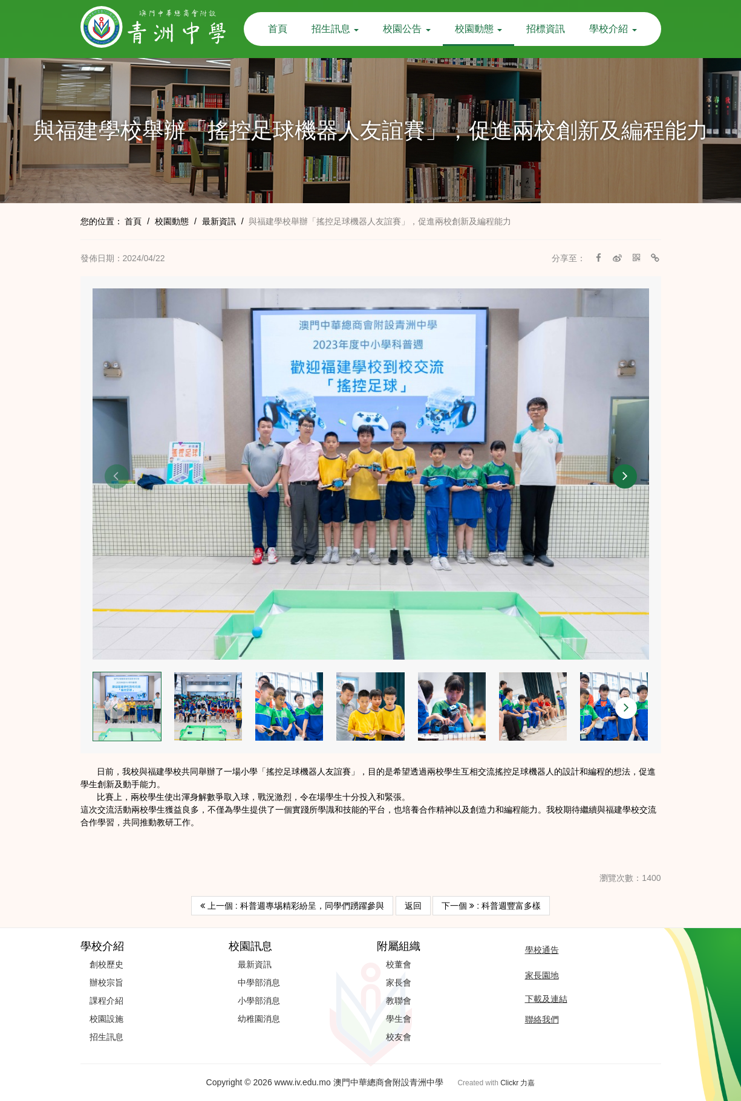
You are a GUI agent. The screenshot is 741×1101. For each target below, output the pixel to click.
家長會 (398, 982)
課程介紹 (106, 1000)
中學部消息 (259, 982)
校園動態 (478, 29)
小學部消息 (259, 1000)
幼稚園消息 (259, 1019)
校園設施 (106, 1019)
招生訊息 (335, 29)
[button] (117, 476)
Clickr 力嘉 (517, 1083)
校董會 (398, 964)
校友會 (398, 1037)
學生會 (398, 1019)
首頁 (277, 29)
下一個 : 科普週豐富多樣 (491, 906)
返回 (413, 906)
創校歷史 (106, 964)
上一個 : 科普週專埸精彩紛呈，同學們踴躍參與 (292, 906)
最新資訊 (219, 221)
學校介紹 (612, 29)
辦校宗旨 (106, 982)
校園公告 (406, 29)
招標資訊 (545, 29)
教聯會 (398, 1000)
